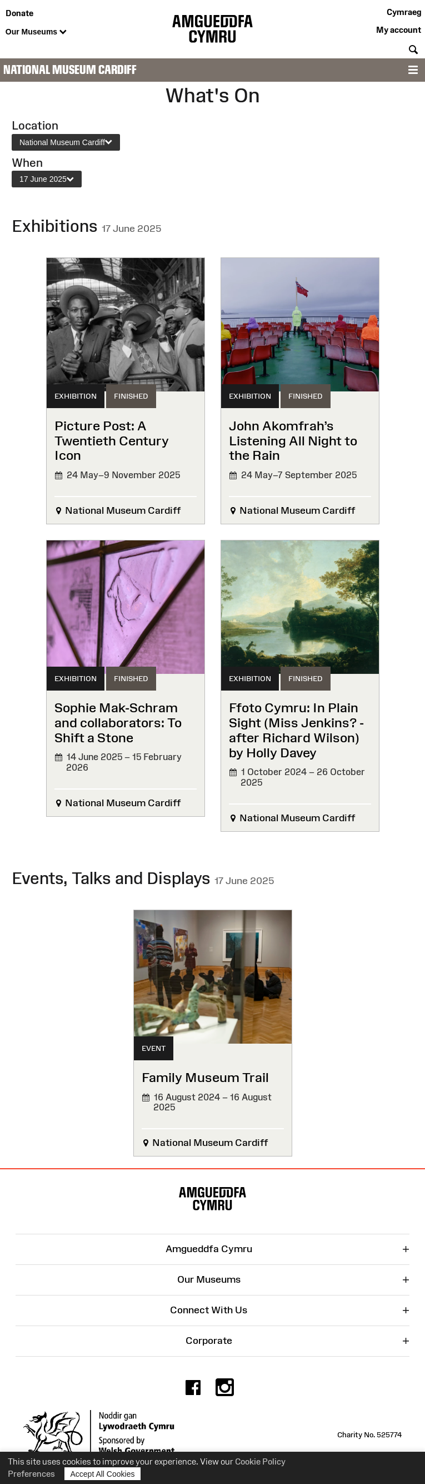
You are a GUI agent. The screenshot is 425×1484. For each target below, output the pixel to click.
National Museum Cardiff (70, 69)
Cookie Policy (260, 1461)
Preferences (31, 1473)
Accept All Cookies (103, 1473)
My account (398, 29)
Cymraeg (404, 12)
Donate (19, 13)
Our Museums (36, 32)
